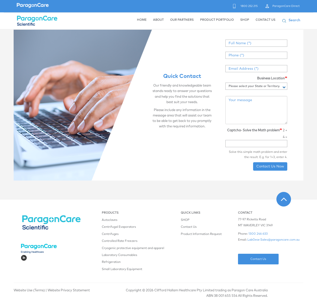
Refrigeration (111, 262)
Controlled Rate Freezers (119, 241)
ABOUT (158, 20)
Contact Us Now (270, 166)
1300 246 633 (258, 233)
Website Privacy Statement (69, 290)
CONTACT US (265, 20)
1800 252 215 (249, 6)
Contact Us (189, 227)
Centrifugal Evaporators (119, 227)
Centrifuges (110, 234)
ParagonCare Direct (286, 6)
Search (294, 20)
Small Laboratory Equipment (122, 269)
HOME (142, 20)
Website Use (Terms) (29, 290)
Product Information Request (201, 234)
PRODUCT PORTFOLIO (217, 20)
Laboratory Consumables (119, 255)
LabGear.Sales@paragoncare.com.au (273, 239)
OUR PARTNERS (182, 20)
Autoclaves (109, 220)
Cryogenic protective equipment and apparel (133, 248)
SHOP (244, 20)
